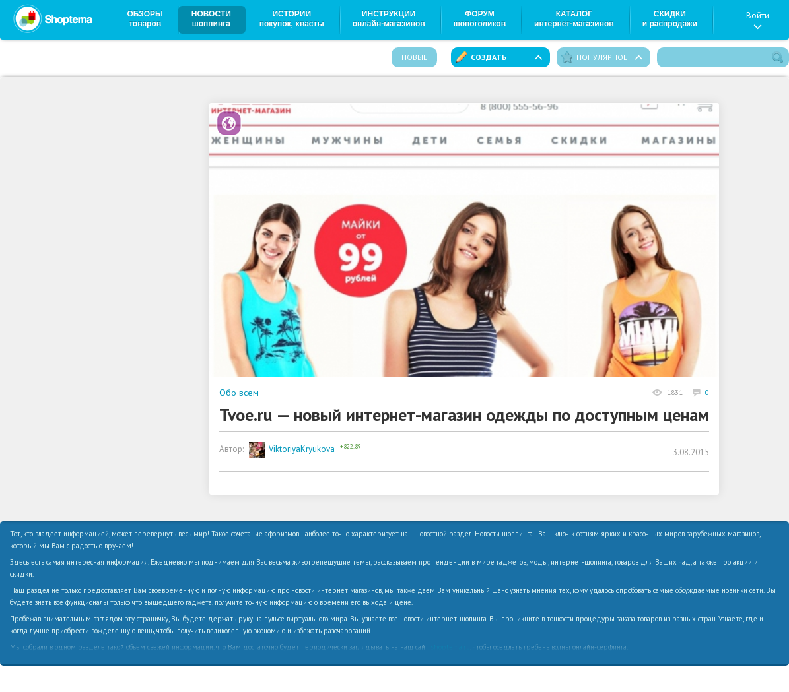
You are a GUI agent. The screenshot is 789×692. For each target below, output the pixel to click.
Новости (211, 19)
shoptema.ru (450, 647)
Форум (480, 19)
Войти (757, 20)
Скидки (669, 19)
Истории (291, 19)
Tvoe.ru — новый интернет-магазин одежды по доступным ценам (464, 414)
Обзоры (145, 19)
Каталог (574, 19)
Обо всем (239, 392)
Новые (414, 57)
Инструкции (389, 19)
